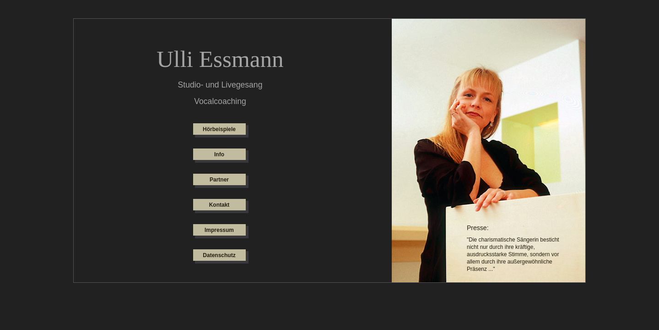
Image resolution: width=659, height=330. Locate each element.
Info (219, 154)
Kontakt (219, 205)
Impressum (219, 230)
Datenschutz (219, 255)
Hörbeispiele (219, 129)
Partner (219, 179)
